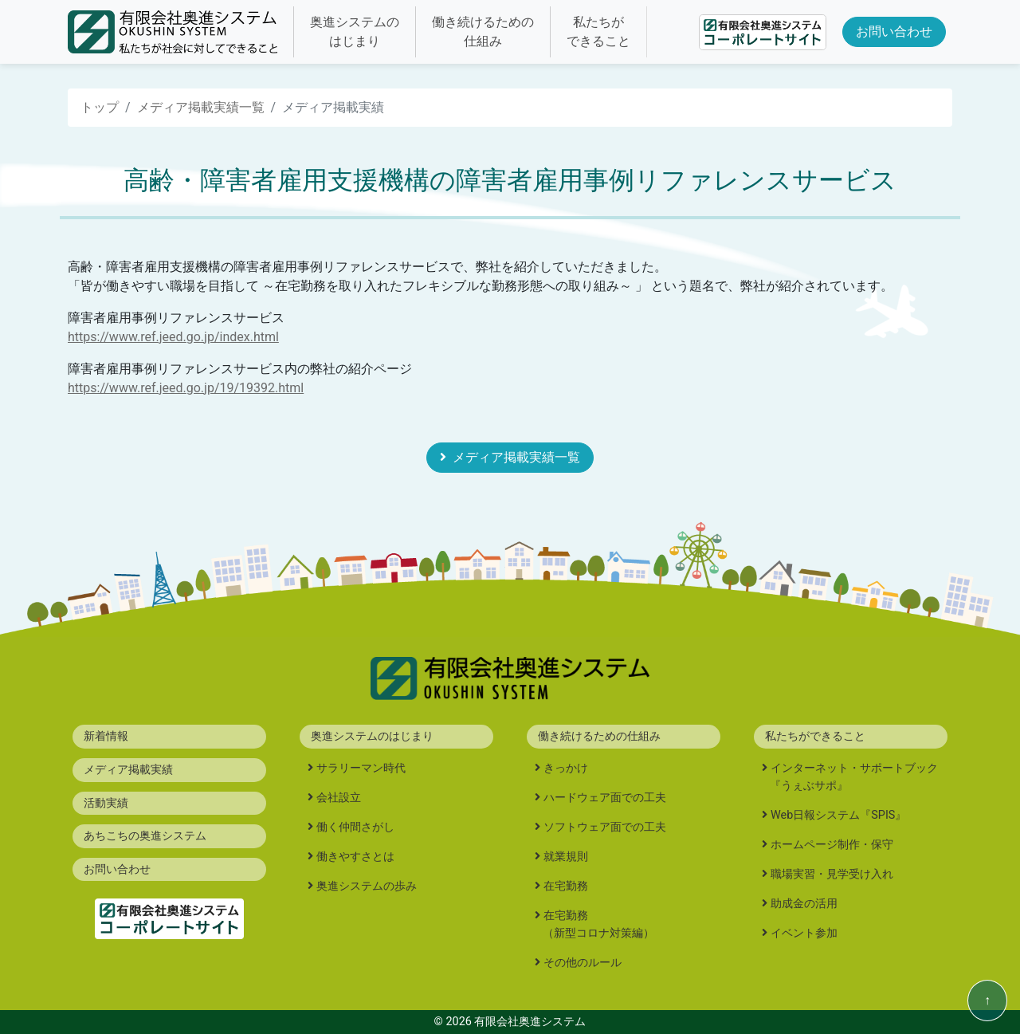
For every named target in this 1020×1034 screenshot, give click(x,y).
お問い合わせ (894, 31)
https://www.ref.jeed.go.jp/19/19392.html (186, 387)
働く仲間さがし (355, 827)
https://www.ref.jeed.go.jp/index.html (173, 336)
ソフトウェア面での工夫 (604, 827)
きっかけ (565, 768)
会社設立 (338, 797)
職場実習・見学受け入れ (832, 874)
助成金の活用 (804, 903)
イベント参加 (804, 933)
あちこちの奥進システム (145, 836)
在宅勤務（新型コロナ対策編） (598, 924)
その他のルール (582, 962)
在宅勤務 (565, 886)
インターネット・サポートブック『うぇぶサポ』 (854, 776)
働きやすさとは (355, 856)
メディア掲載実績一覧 (201, 107)
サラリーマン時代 (361, 768)
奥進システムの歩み (366, 886)
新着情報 (106, 736)
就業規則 (565, 856)
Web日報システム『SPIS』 (838, 815)
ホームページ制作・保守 (832, 844)
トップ (99, 107)
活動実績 (106, 803)
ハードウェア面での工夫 (604, 797)
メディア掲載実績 (128, 769)
